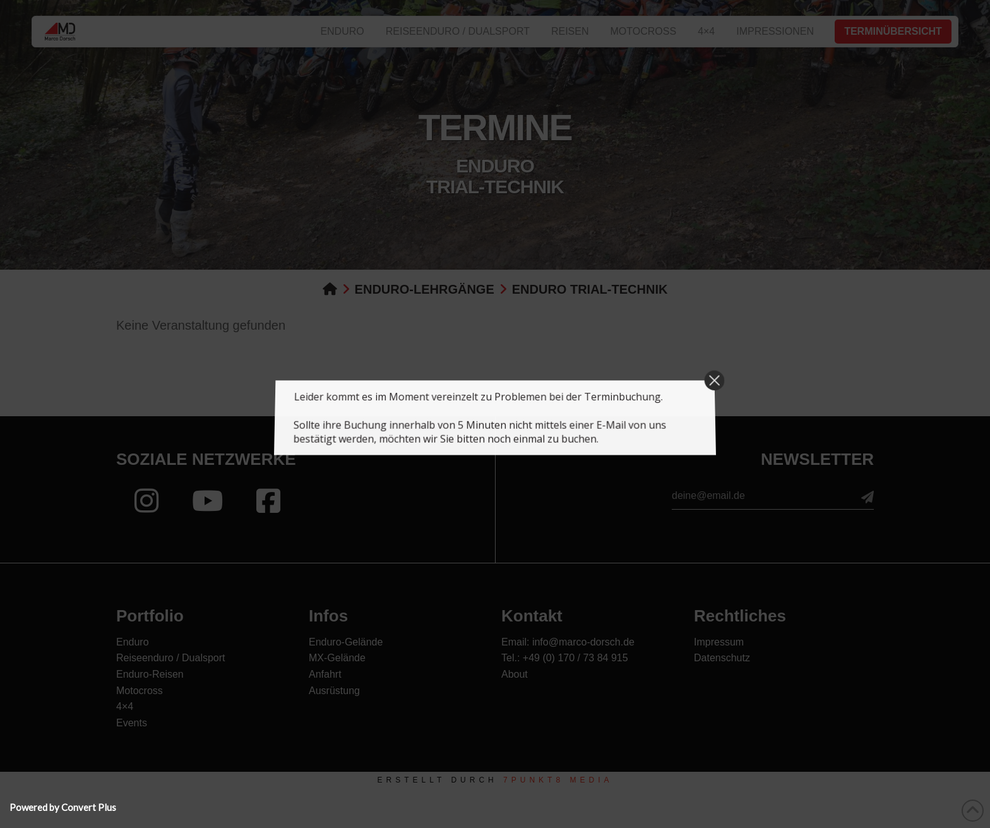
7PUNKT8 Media (557, 780)
